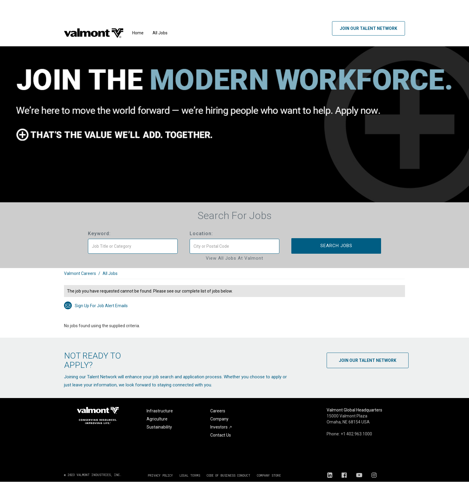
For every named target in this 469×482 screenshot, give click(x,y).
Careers (217, 410)
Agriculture (157, 419)
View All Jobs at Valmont (234, 258)
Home (138, 32)
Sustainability (159, 427)
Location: (201, 233)
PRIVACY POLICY (160, 476)
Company (219, 419)
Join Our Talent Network (368, 28)
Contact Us (220, 435)
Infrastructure (160, 410)
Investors (221, 427)
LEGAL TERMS (189, 476)
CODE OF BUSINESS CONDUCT (228, 476)
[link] (234, 276)
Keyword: (99, 233)
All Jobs (160, 32)
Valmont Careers (80, 273)
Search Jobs (336, 245)
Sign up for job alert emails (96, 305)
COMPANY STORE (269, 476)
